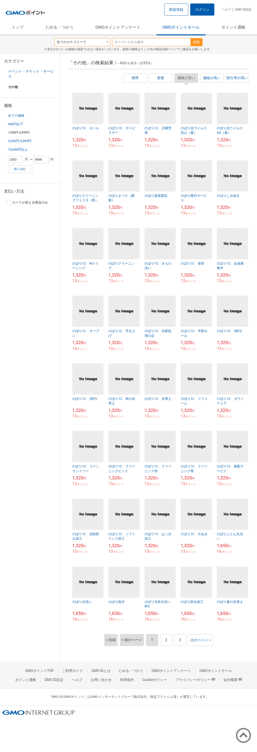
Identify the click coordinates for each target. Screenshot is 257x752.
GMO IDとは (100, 671)
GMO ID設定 (243, 9)
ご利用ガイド (72, 671)
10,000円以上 (18, 149)
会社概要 (232, 680)
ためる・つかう (59, 27)
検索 (196, 42)
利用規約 (127, 680)
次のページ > (200, 640)
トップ (18, 27)
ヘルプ (226, 9)
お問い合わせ (101, 680)
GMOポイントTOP (39, 671)
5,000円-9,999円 (19, 141)
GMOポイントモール (181, 27)
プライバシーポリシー (195, 680)
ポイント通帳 (233, 27)
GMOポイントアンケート (118, 27)
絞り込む (20, 169)
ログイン (202, 10)
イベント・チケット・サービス (31, 73)
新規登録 (176, 10)
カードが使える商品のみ (27, 202)
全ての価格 (16, 115)
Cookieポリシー (154, 680)
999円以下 (15, 124)
